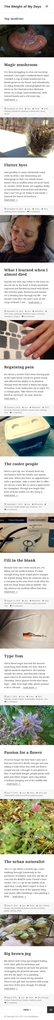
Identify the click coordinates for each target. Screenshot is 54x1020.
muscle (31, 410)
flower (18, 795)
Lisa (28, 108)
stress (7, 114)
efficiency (8, 603)
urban (19, 911)
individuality (30, 699)
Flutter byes (15, 164)
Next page (50, 1009)
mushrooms (34, 111)
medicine (24, 111)
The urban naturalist (24, 861)
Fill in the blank (19, 560)
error (15, 603)
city (12, 908)
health (16, 507)
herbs (14, 211)
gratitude (18, 314)
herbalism (16, 111)
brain (11, 314)
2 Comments (35, 211)
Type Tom (13, 656)
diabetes (8, 699)
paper (34, 603)
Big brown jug (17, 953)
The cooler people (21, 463)
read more (11, 99)
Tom (6, 412)
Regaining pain (19, 367)
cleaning (7, 211)
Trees (37, 108)
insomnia (25, 795)
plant (41, 795)
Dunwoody (18, 908)
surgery (16, 316)
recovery (40, 314)
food (11, 507)
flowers (27, 908)
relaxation (8, 316)
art (5, 410)
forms (20, 603)
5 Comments (12, 701)
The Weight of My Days (22, 6)
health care (24, 507)
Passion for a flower (23, 752)
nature (33, 314)
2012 (46, 108)
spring (13, 911)
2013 (47, 407)
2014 (6, 507)
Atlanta (46, 905)
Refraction (39, 311)
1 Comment (17, 412)
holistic (21, 699)
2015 (6, 314)
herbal (33, 908)
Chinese (7, 111)
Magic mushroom (21, 64)
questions (41, 603)
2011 (46, 209)
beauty (7, 908)
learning (16, 410)
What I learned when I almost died (26, 272)
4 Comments (29, 316)
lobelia (25, 1000)
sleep (42, 111)
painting (43, 410)
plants (6, 911)
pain (37, 410)
